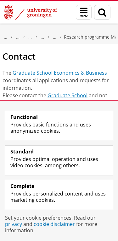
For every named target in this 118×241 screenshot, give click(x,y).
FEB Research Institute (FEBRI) (42, 37)
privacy (13, 224)
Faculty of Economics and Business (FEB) (18, 37)
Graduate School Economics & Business (60, 72)
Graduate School (67, 95)
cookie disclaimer (54, 224)
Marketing (55, 37)
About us (6, 37)
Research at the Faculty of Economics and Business (30, 37)
